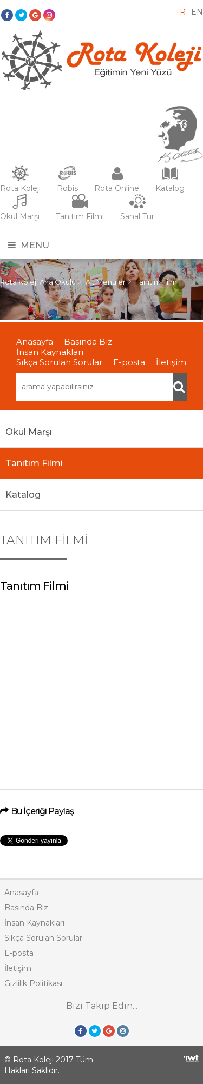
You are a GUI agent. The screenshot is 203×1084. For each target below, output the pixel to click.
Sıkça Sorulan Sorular (59, 362)
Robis (67, 188)
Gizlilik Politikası (33, 983)
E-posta (129, 362)
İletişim (171, 362)
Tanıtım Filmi (80, 216)
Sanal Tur (137, 216)
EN (197, 12)
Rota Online (116, 188)
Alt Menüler (106, 281)
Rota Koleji (20, 188)
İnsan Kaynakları (49, 352)
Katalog (170, 188)
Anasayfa (34, 341)
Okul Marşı (20, 216)
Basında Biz (88, 341)
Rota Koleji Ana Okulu (38, 281)
